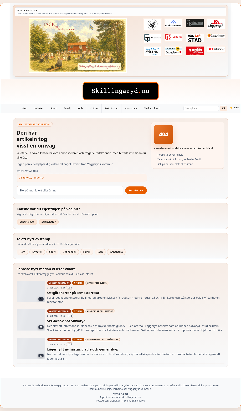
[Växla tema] (235, 108)
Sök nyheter (49, 222)
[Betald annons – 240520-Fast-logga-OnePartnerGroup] (173, 23)
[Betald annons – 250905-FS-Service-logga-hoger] (173, 37)
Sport (54, 108)
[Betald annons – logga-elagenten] (195, 50)
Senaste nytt (27, 222)
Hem (24, 108)
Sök (223, 108)
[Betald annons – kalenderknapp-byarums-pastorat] (173, 51)
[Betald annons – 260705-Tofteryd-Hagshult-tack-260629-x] (77, 45)
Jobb (80, 108)
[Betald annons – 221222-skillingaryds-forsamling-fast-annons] (216, 36)
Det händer (111, 108)
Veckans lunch (152, 108)
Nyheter (39, 108)
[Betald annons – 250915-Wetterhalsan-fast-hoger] (152, 51)
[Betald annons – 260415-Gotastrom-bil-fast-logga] (195, 23)
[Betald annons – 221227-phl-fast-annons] (216, 49)
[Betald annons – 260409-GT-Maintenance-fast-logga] (152, 38)
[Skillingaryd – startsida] (120, 91)
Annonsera (131, 108)
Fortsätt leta (136, 190)
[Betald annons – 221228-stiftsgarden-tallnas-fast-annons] (152, 24)
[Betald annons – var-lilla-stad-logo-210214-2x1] (195, 38)
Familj (67, 108)
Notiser (94, 108)
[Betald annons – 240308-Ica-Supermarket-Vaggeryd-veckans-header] (216, 24)
